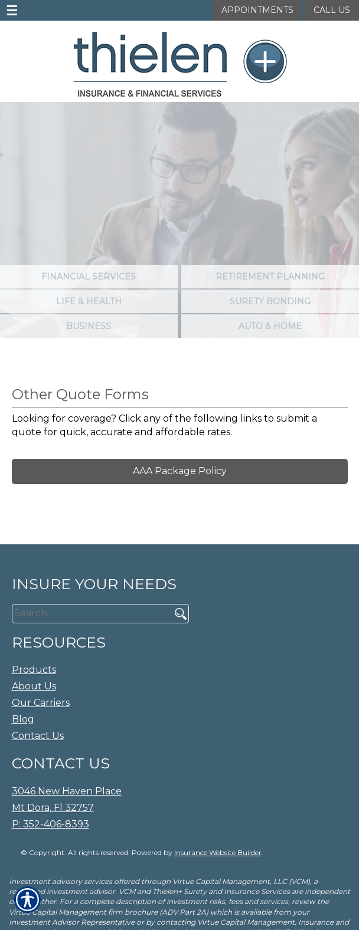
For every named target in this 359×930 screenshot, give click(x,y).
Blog (23, 719)
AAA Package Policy (180, 470)
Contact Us (38, 735)
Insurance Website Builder (218, 852)
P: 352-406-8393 (50, 824)
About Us (34, 686)
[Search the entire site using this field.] (87, 613)
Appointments (257, 10)
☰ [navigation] (12, 10)
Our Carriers (41, 702)
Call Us (332, 10)
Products (34, 669)
